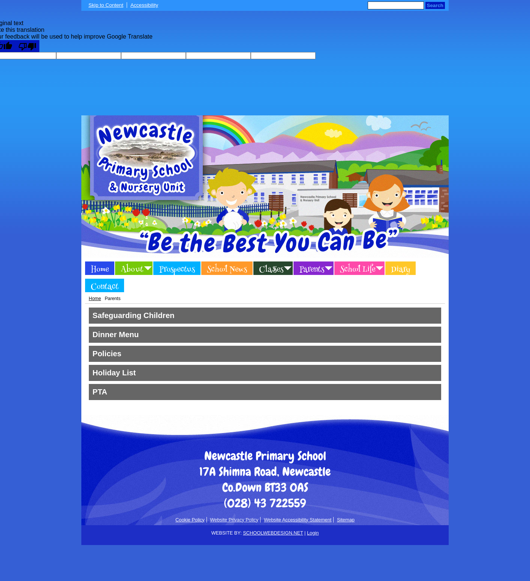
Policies (107, 353)
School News (227, 269)
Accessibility (144, 5)
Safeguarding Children (134, 315)
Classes (271, 269)
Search (435, 5)
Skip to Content (105, 5)
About (132, 269)
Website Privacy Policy (234, 520)
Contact (104, 286)
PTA (100, 392)
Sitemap (346, 520)
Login (313, 533)
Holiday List (114, 373)
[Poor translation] (27, 46)
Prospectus (177, 269)
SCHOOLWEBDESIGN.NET (273, 533)
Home (100, 269)
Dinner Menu (116, 334)
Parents (311, 269)
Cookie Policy (190, 520)
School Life (357, 269)
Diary (400, 269)
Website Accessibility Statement (297, 520)
